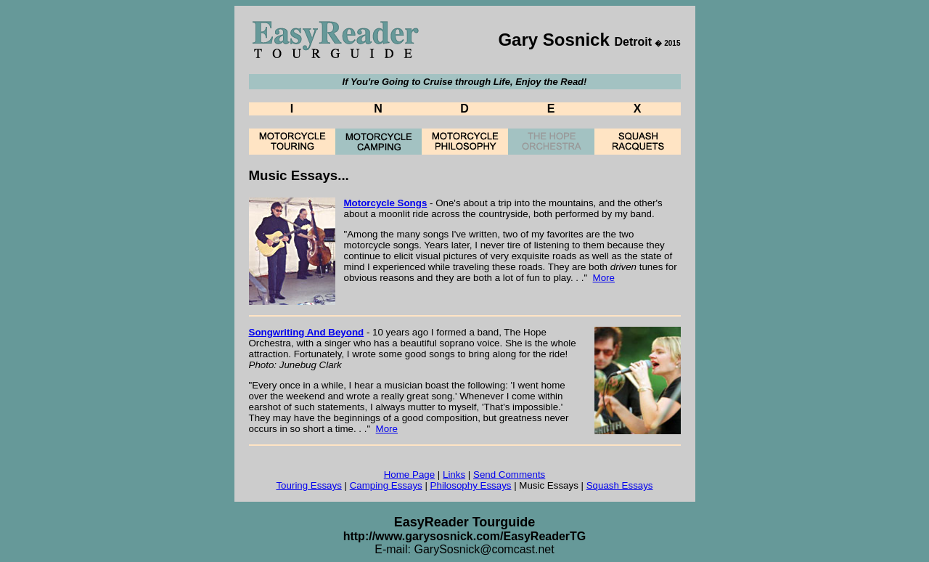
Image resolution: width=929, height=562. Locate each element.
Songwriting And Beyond (306, 332)
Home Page (409, 474)
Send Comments (509, 474)
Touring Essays (308, 485)
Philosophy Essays (471, 485)
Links (454, 474)
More (604, 277)
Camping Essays (386, 485)
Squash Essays (619, 485)
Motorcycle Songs (385, 202)
